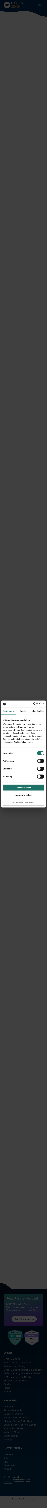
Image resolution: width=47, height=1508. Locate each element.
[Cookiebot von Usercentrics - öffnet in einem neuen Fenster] (33, 704)
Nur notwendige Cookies (24, 802)
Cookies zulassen (23, 788)
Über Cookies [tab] (38, 711)
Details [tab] (23, 711)
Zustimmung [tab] (8, 711)
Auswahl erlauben (23, 795)
